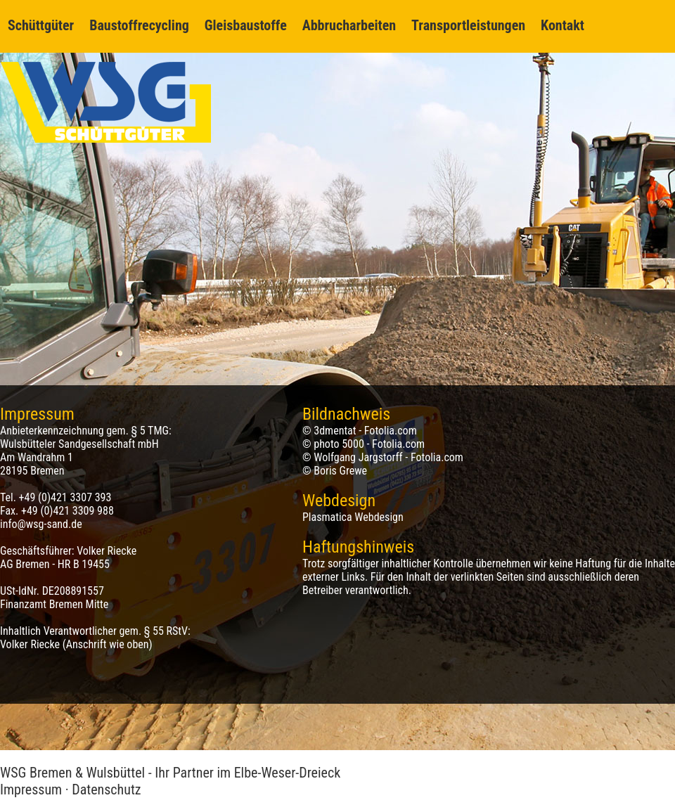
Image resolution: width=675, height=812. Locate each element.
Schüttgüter (41, 25)
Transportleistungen (468, 25)
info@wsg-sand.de (41, 524)
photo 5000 (339, 444)
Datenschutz (106, 789)
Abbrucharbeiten (349, 25)
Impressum (31, 789)
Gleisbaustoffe (246, 25)
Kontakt (562, 25)
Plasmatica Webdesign (353, 517)
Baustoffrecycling (139, 25)
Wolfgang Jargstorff (358, 457)
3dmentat (335, 430)
